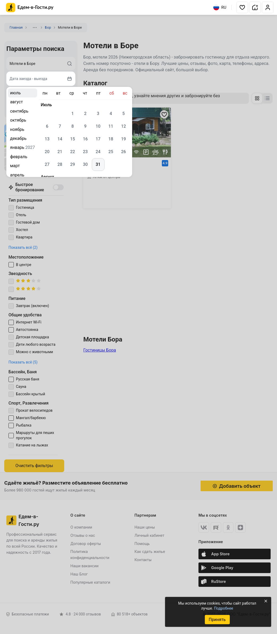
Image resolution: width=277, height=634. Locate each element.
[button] (242, 7)
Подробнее (223, 608)
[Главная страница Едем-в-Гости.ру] (30, 7)
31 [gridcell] (98, 164)
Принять (217, 619)
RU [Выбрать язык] (219, 7)
